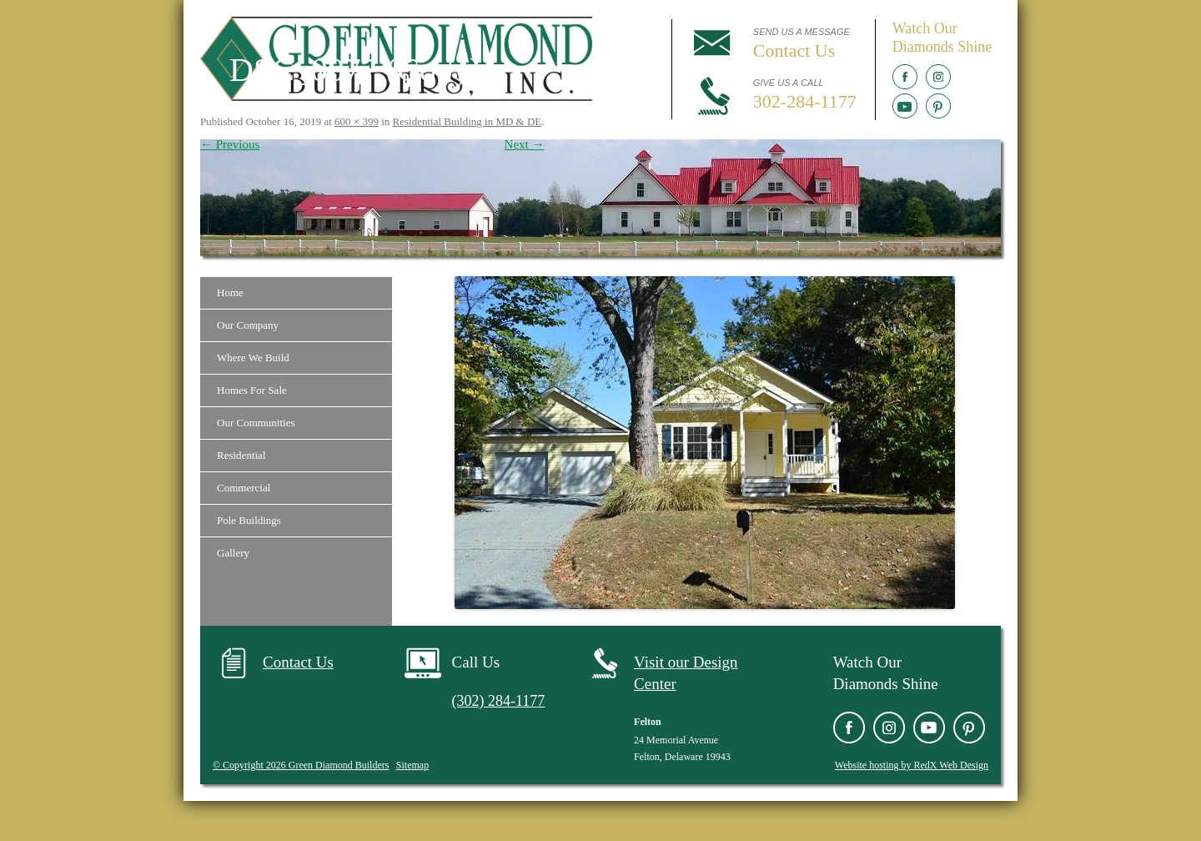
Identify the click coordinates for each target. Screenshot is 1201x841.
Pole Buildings (249, 520)
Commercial (243, 487)
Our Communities (256, 422)
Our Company (248, 325)
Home (230, 292)
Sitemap (412, 765)
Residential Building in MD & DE (467, 121)
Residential (241, 455)
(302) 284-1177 (498, 700)
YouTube (904, 105)
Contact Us (298, 662)
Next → (525, 144)
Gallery (233, 552)
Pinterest (938, 105)
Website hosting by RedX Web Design (911, 765)
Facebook (904, 76)
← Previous (229, 144)
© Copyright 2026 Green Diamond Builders (301, 765)
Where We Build (253, 357)
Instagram (938, 76)
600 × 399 (356, 121)
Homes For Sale (252, 390)
